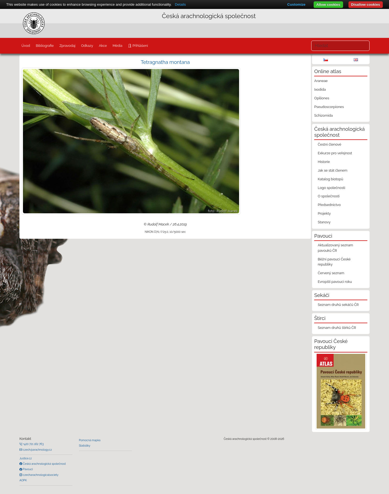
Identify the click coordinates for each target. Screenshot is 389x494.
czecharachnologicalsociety (40, 474)
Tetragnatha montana (165, 62)
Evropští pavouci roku (335, 282)
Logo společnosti (331, 188)
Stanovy (324, 222)
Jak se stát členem (332, 170)
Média (117, 46)
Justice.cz (25, 458)
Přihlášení (140, 46)
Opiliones (321, 98)
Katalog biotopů (330, 179)
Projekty (324, 213)
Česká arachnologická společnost (44, 463)
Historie (324, 162)
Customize (296, 4)
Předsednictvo (329, 205)
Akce (103, 46)
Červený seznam (331, 273)
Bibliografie (44, 46)
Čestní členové (329, 144)
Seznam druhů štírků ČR (337, 328)
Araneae (321, 81)
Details (180, 4)
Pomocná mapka (89, 440)
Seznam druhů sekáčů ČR (338, 305)
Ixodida (320, 89)
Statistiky (84, 445)
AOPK (23, 480)
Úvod (25, 46)
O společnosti (329, 196)
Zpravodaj (67, 46)
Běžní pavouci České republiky (334, 261)
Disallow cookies (365, 4)
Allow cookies (328, 4)
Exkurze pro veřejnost (335, 153)
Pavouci (27, 469)
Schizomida (323, 115)
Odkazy (87, 46)
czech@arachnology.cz (37, 449)
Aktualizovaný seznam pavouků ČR (335, 247)
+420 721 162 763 (33, 444)
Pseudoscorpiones (329, 107)
